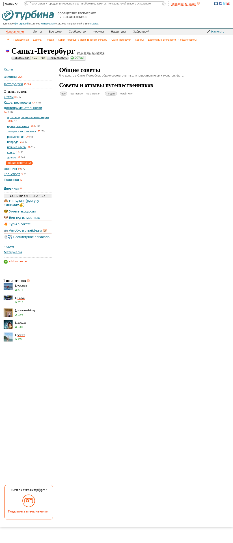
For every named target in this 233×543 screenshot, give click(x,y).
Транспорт (12, 174)
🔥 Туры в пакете (17, 224)
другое (11, 157)
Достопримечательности (162, 39)
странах (93, 23)
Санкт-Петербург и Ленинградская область (82, 39)
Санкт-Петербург (121, 39)
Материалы (13, 252)
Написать (217, 31)
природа (13, 142)
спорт (11, 152)
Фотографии (13, 84)
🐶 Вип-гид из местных (22, 217)
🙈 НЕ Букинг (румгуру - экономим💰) (22, 203)
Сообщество (77, 31)
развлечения (15, 136)
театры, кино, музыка (21, 131)
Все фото (55, 31)
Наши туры (118, 31)
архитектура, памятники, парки (28, 117)
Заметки (10, 77)
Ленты (37, 31)
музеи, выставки (18, 126)
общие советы (188, 39)
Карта (8, 69)
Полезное (11, 180)
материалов (48, 23)
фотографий (21, 23)
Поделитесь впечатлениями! (29, 511)
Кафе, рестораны (17, 102)
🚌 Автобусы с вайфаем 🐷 (25, 230)
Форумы (98, 31)
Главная (8, 39)
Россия (50, 39)
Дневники (11, 188)
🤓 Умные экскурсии (20, 211)
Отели (8, 97)
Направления (21, 39)
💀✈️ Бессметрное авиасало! (27, 237)
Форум (9, 246)
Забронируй (141, 31)
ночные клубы (16, 147)
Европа (37, 39)
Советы (139, 39)
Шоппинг (10, 169)
